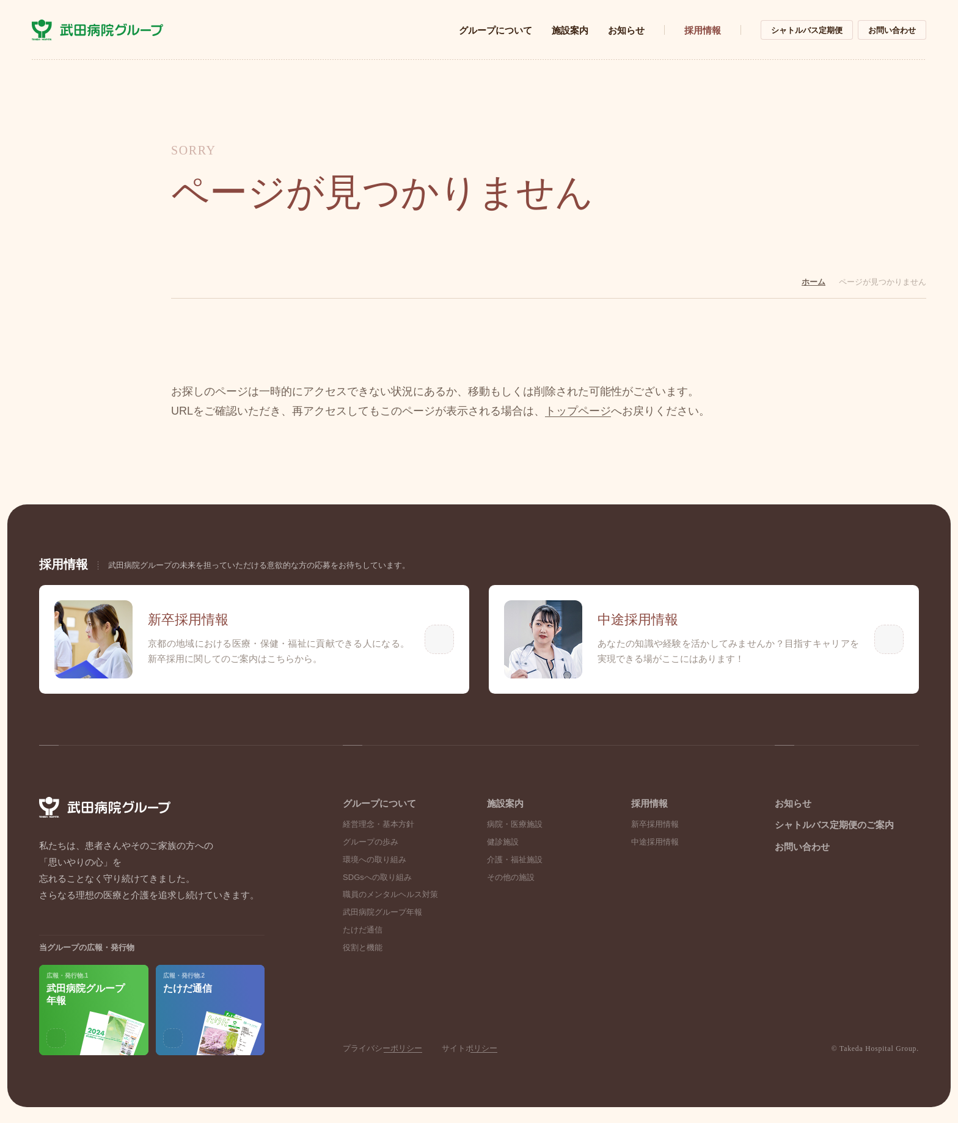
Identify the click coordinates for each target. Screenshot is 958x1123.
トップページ (578, 411)
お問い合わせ (892, 30)
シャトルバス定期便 (807, 30)
